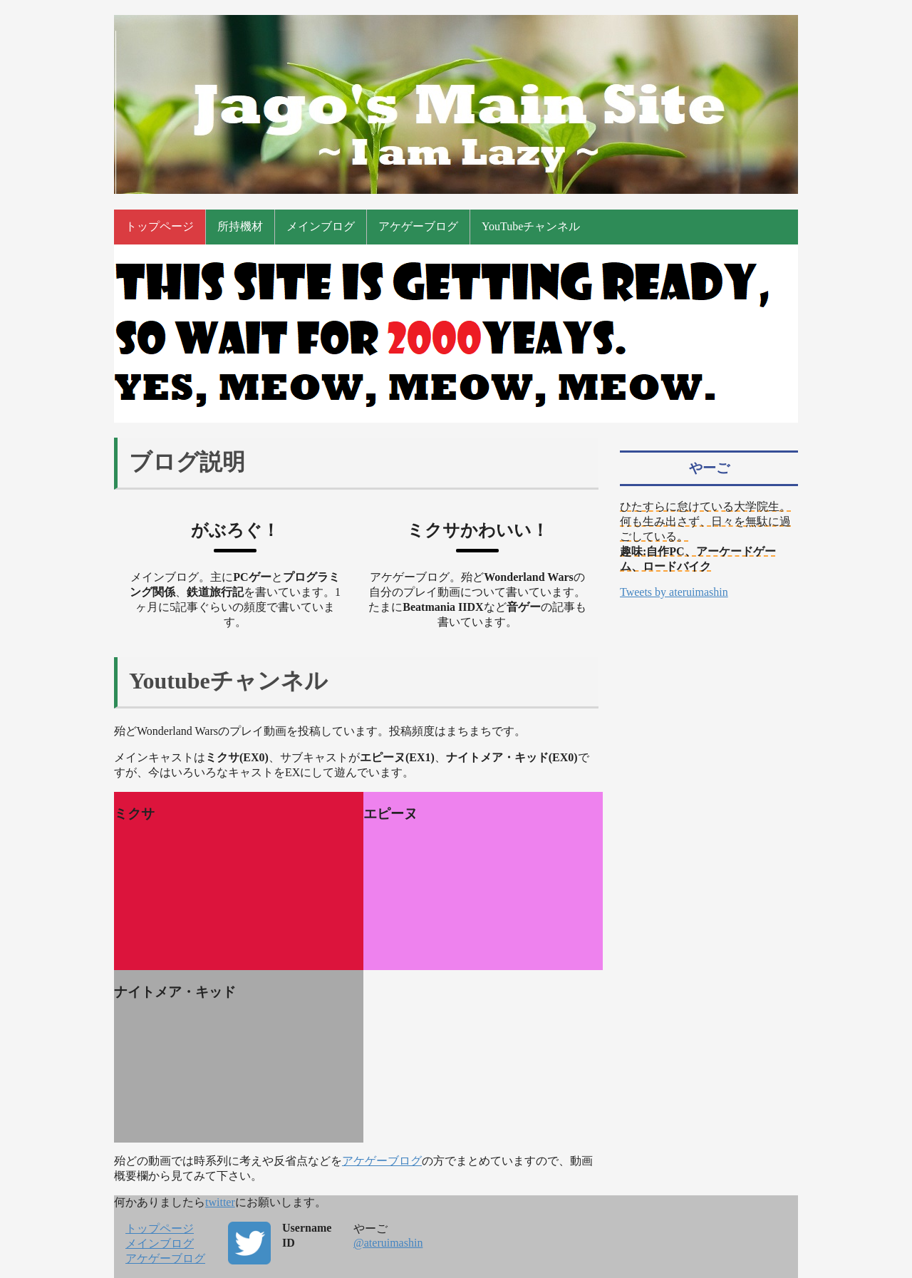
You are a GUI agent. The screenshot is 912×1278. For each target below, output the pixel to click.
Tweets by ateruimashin (674, 592)
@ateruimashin (388, 1243)
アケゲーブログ (418, 226)
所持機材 (240, 226)
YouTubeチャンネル (531, 226)
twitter (220, 1202)
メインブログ (320, 226)
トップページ (159, 226)
